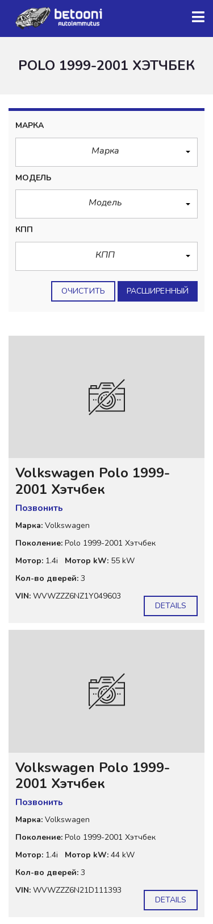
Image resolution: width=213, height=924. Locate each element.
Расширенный (158, 291)
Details (171, 605)
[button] (106, 152)
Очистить (83, 291)
